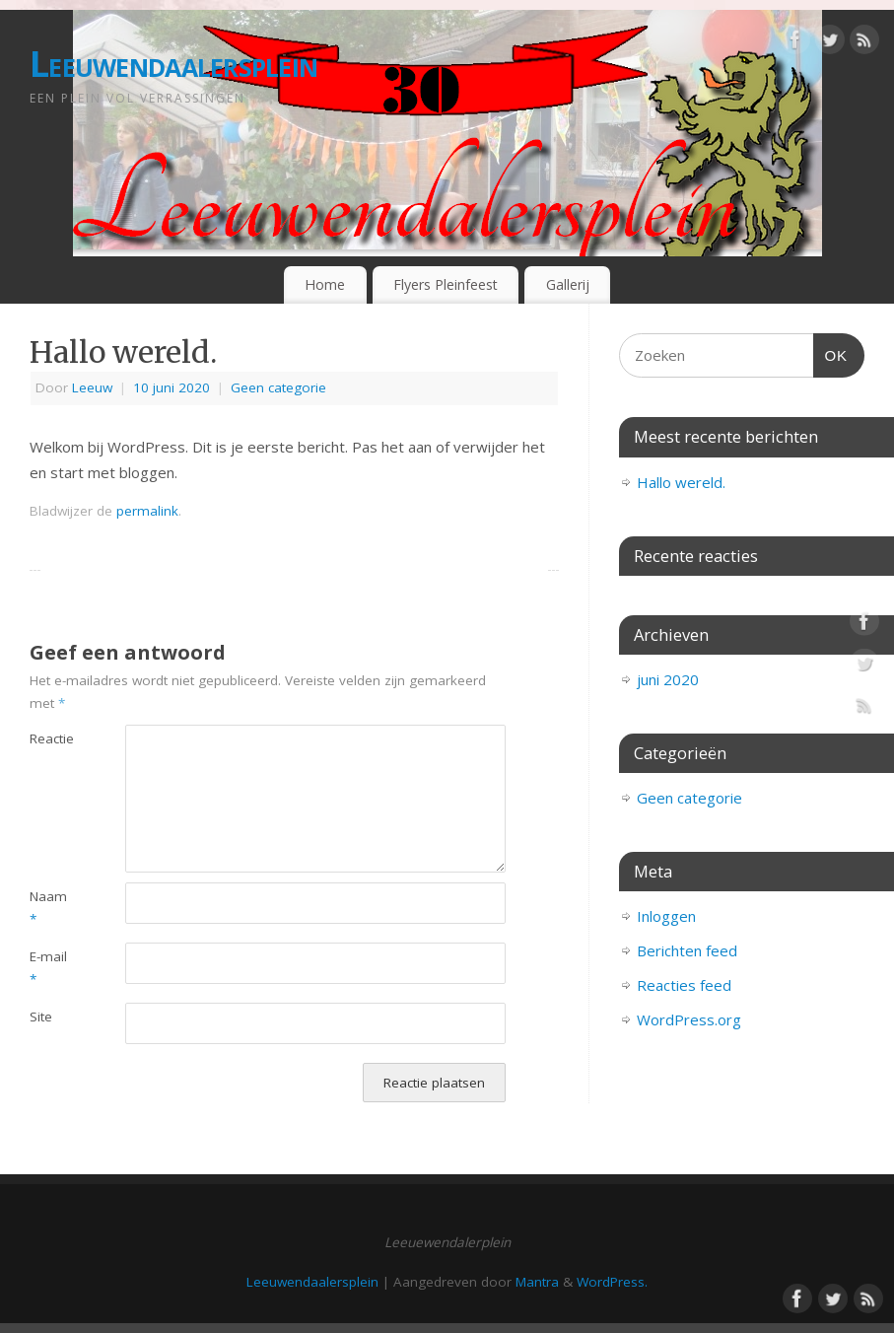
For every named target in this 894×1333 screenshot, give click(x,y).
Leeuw (92, 387)
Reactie (52, 738)
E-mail (48, 967)
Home (325, 284)
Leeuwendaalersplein (173, 63)
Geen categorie (278, 387)
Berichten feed (687, 950)
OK (831, 353)
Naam (48, 907)
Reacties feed (684, 985)
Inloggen (666, 916)
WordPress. (612, 1282)
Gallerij (567, 284)
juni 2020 (668, 679)
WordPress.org (689, 1019)
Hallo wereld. (681, 482)
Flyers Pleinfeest (445, 284)
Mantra (537, 1282)
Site (41, 1016)
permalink (147, 511)
